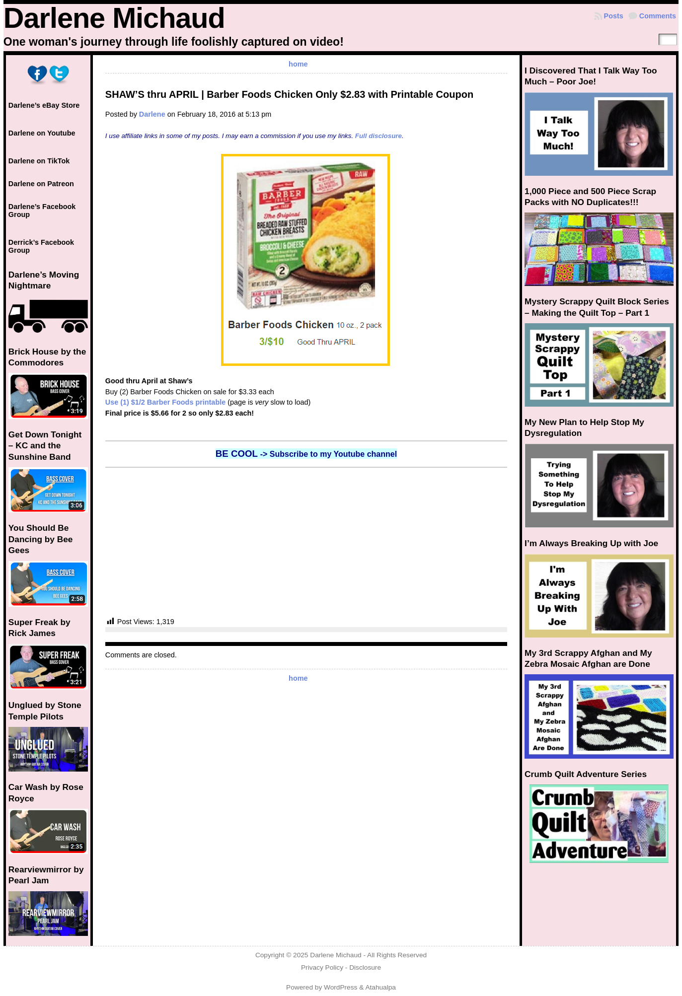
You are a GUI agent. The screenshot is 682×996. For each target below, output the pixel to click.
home (298, 64)
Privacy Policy (322, 967)
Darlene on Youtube (42, 133)
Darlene (152, 114)
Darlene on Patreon (41, 184)
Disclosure (365, 967)
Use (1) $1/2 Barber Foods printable (165, 402)
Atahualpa (380, 987)
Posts (613, 16)
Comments (657, 16)
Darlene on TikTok (39, 161)
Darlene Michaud (114, 18)
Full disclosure (378, 136)
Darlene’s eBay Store (43, 105)
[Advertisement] (306, 542)
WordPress (340, 987)
